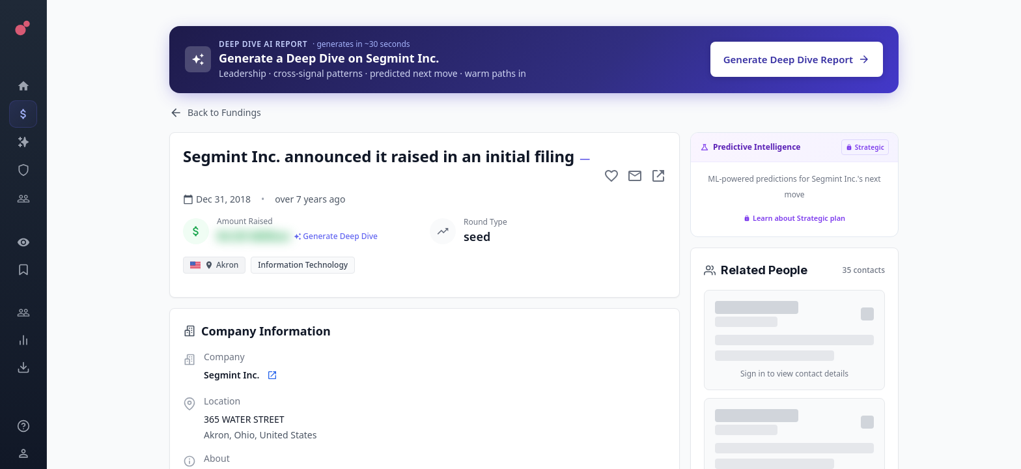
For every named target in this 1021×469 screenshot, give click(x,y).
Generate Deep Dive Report (796, 59)
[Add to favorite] (611, 176)
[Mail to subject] (635, 176)
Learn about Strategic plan (794, 218)
